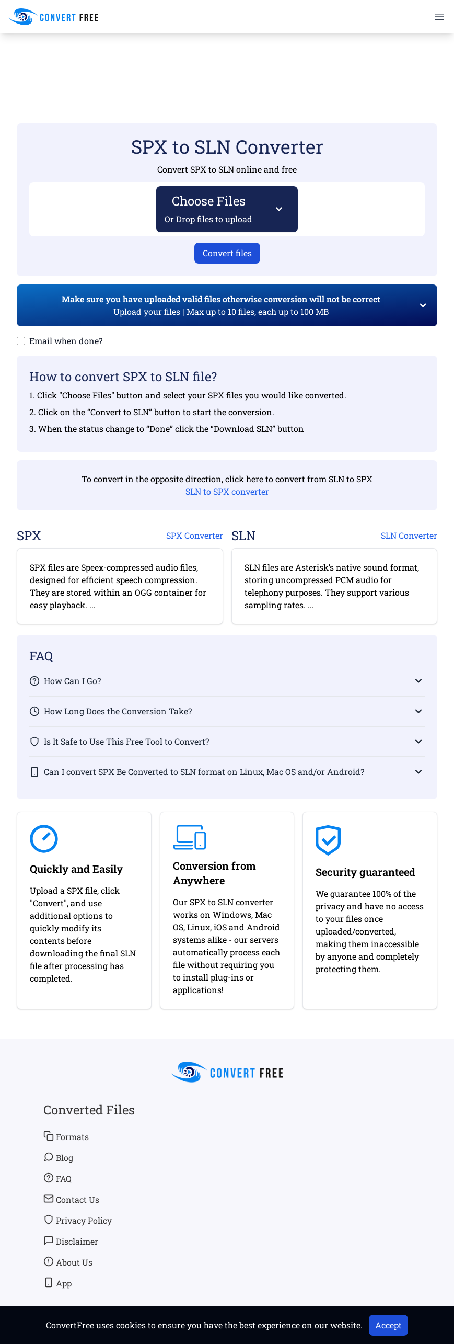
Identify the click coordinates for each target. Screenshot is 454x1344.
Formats (66, 1136)
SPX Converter (194, 535)
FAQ (57, 1178)
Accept (388, 1324)
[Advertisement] (227, 63)
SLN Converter (409, 535)
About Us (67, 1262)
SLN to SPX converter (227, 491)
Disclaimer (70, 1241)
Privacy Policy (77, 1220)
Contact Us (71, 1199)
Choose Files (209, 208)
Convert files (227, 252)
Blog (58, 1157)
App (57, 1283)
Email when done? (65, 340)
